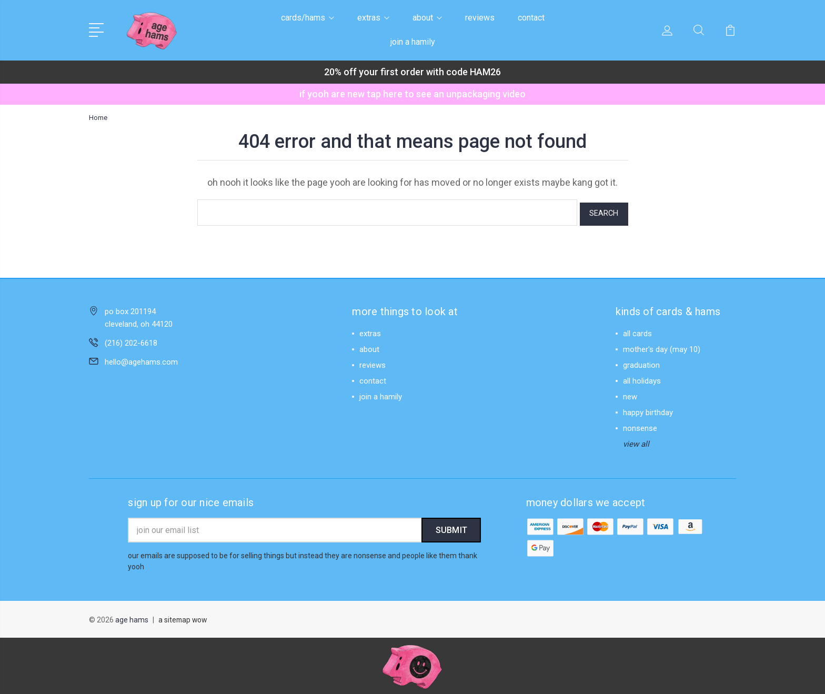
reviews (480, 18)
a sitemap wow (183, 618)
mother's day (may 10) (661, 346)
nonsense (640, 425)
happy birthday (648, 409)
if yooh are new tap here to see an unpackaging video (412, 93)
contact (531, 18)
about (427, 18)
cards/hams (307, 18)
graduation (641, 362)
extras (373, 18)
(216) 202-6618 (131, 340)
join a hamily (412, 42)
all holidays (642, 378)
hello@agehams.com (141, 359)
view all (636, 441)
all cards (637, 330)
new (630, 393)
